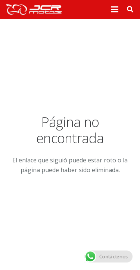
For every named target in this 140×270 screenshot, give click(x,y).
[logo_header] (34, 9)
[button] (115, 9)
